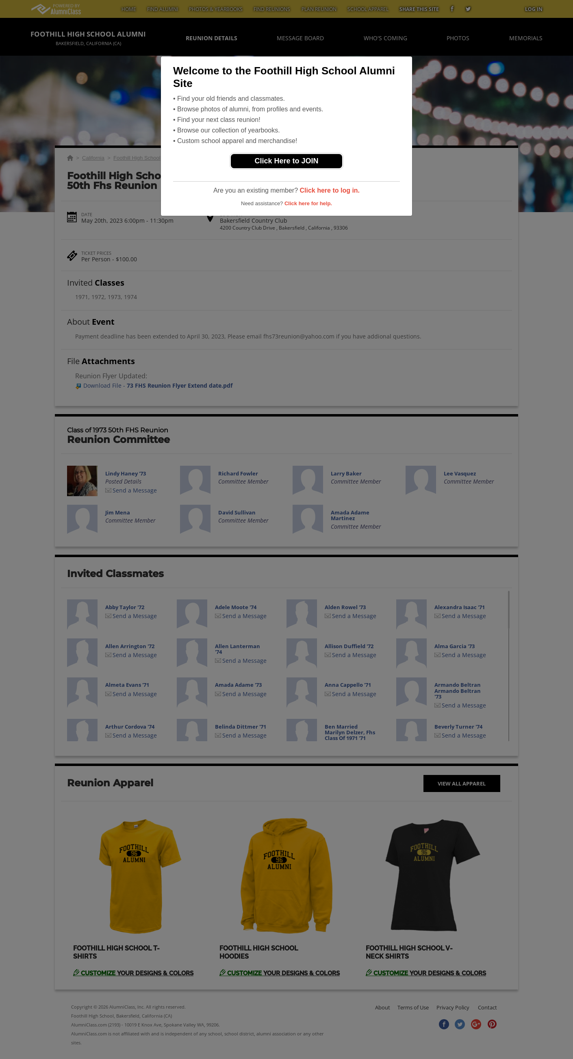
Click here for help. (308, 203)
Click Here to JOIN (286, 161)
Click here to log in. (330, 190)
